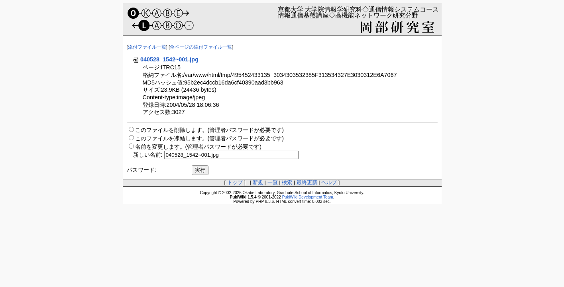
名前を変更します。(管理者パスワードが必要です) (198, 147)
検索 (287, 182)
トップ (235, 182)
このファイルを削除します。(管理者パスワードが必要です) (209, 130)
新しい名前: (148, 154)
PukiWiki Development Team (307, 197)
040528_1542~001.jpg (165, 59)
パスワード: (141, 170)
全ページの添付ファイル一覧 (201, 47)
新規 (258, 182)
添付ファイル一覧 (147, 47)
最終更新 (307, 182)
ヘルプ (329, 182)
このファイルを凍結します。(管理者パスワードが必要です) (209, 138)
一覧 (272, 182)
